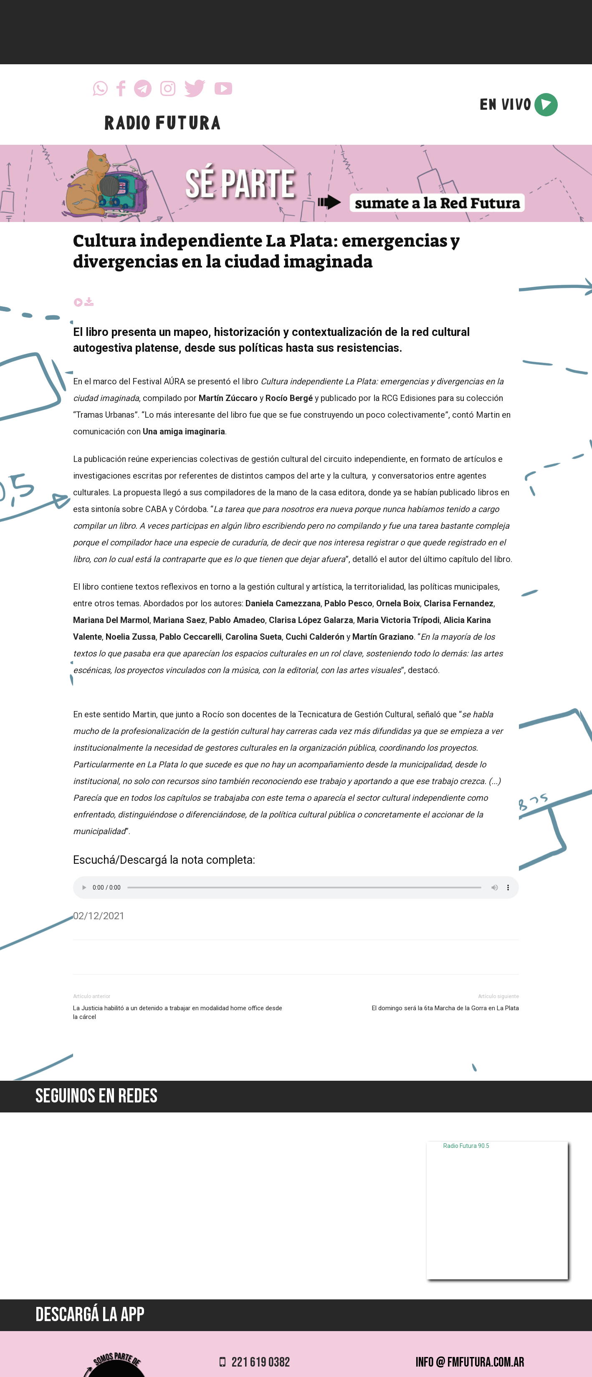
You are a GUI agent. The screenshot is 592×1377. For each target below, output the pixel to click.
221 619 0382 (255, 1362)
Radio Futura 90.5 (466, 1145)
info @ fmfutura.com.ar (470, 1362)
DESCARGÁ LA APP (89, 1315)
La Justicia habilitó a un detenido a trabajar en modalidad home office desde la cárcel (177, 1012)
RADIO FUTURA (162, 125)
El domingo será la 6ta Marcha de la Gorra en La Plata (445, 1008)
